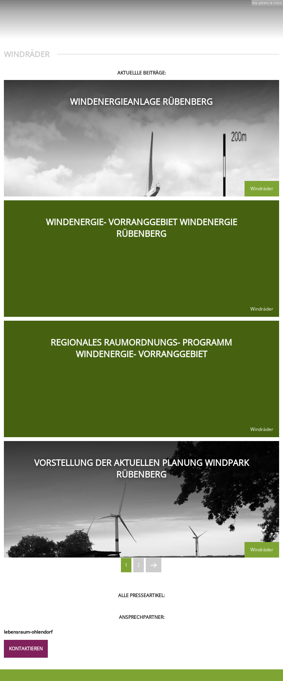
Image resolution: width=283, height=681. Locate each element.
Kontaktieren (26, 648)
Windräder (261, 188)
